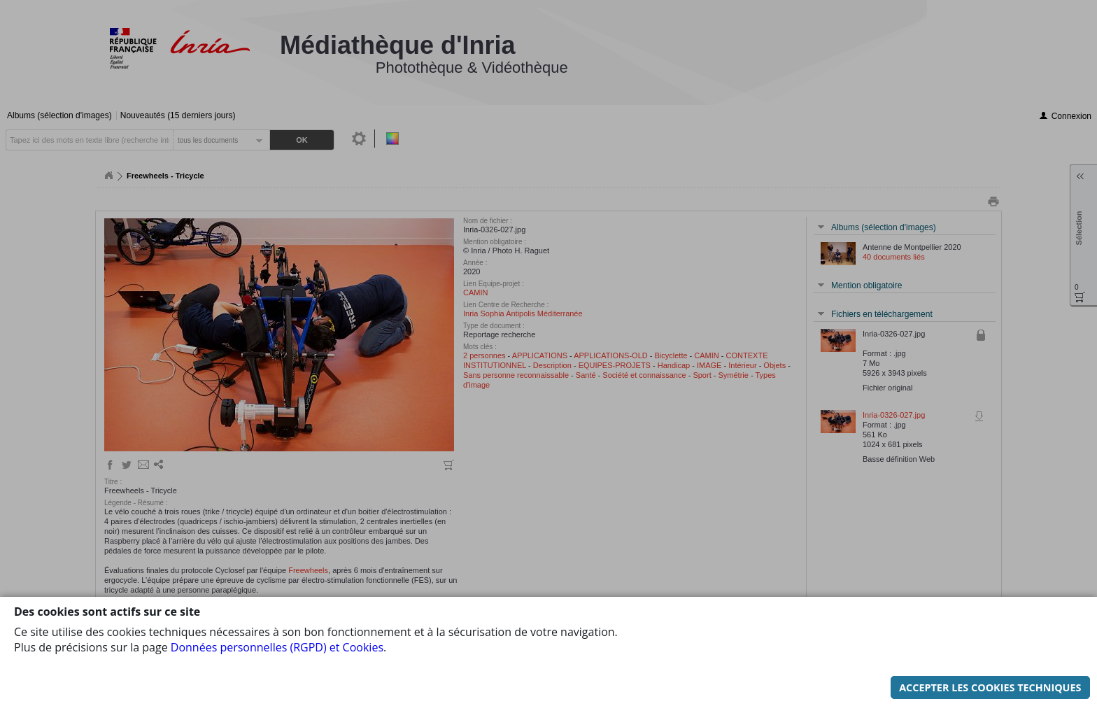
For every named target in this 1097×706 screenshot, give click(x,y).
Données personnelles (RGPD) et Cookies (277, 647)
